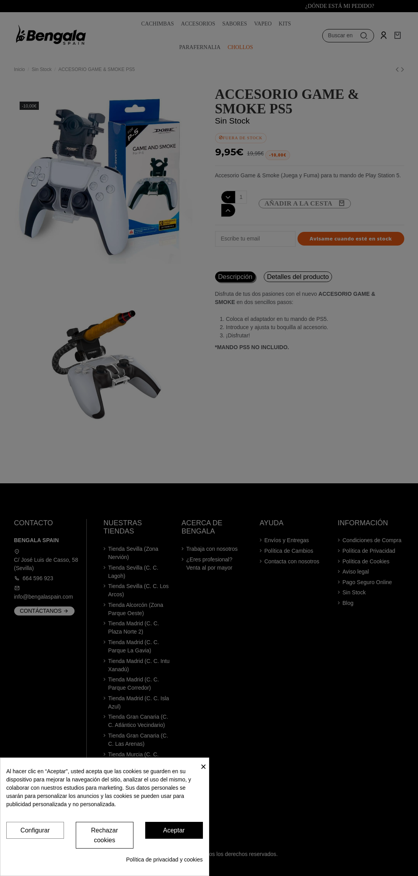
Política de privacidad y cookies (164, 859)
